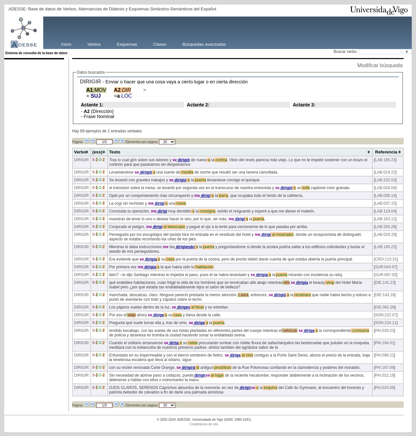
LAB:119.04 (385, 211)
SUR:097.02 (385, 274)
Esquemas (127, 44)
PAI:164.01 (384, 343)
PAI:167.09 (384, 367)
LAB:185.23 (385, 160)
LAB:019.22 (385, 172)
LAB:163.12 (385, 219)
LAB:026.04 (385, 188)
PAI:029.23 (384, 330)
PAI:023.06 (384, 387)
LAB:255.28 (385, 226)
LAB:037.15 (385, 203)
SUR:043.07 (385, 267)
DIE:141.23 (385, 282)
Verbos (94, 44)
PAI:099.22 (384, 355)
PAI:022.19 (384, 375)
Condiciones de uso (204, 424)
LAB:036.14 (385, 195)
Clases (159, 44)
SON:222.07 (385, 315)
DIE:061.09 (385, 307)
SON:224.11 (385, 323)
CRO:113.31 (386, 259)
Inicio (66, 44)
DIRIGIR (90, 81)
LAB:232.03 (385, 180)
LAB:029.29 (385, 234)
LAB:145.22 (385, 247)
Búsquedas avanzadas (204, 44)
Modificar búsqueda (380, 65)
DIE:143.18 (385, 295)
